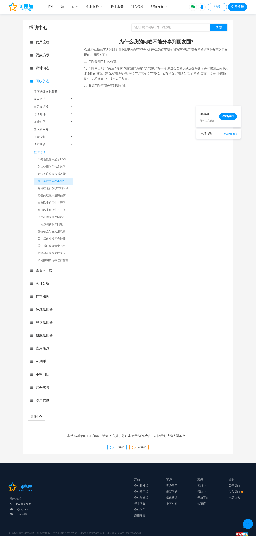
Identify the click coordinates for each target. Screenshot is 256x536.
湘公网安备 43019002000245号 (124, 533)
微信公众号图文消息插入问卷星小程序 (55, 231)
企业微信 (139, 509)
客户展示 (171, 485)
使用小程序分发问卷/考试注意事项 (55, 217)
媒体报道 (171, 497)
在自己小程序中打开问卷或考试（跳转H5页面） (55, 202)
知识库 (201, 503)
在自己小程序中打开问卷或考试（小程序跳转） (55, 209)
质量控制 (53, 137)
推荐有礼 (171, 503)
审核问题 (42, 374)
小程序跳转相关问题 (50, 224)
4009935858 (230, 133)
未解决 (139, 447)
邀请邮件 (53, 114)
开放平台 (203, 497)
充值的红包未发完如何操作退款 (55, 195)
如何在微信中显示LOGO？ (54, 159)
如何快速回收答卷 (53, 91)
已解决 (117, 447)
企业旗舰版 (141, 497)
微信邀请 (53, 152)
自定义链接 (53, 106)
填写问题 (53, 144)
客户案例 (42, 400)
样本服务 (139, 503)
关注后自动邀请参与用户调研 (55, 245)
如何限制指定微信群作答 (53, 260)
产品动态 (234, 497)
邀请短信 (53, 121)
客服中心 (36, 416)
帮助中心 (203, 491)
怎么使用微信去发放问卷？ (54, 166)
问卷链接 (53, 99)
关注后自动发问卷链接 (52, 238)
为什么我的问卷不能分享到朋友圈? (55, 181)
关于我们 (234, 485)
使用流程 (42, 42)
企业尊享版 (141, 491)
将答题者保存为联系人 (52, 253)
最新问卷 (171, 491)
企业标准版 (141, 485)
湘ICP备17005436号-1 (92, 533)
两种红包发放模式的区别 (53, 188)
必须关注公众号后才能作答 (54, 173)
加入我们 (236, 491)
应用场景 (139, 515)
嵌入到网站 (53, 129)
